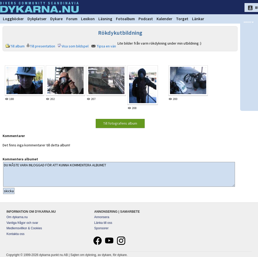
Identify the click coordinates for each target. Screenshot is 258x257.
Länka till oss (103, 223)
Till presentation (42, 46)
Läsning (105, 18)
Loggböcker (13, 18)
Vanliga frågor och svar (22, 223)
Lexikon (88, 18)
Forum (71, 18)
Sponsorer (101, 228)
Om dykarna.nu (17, 217)
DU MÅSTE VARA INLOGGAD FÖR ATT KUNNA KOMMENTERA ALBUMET (119, 174)
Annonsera (101, 217)
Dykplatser (37, 18)
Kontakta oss (15, 234)
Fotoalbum (125, 18)
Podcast (145, 18)
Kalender (164, 18)
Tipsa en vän (106, 46)
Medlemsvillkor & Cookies (24, 228)
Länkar (198, 18)
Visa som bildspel (75, 46)
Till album (17, 46)
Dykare (56, 18)
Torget (182, 18)
